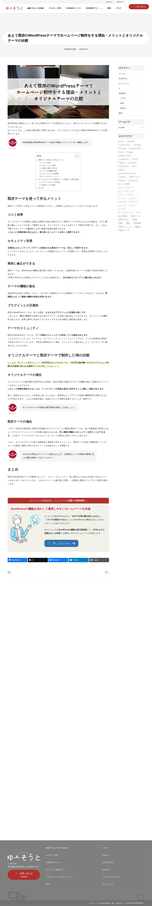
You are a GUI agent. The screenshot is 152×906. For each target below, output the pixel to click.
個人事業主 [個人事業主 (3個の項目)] (123, 216)
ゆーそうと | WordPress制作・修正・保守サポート (108, 903)
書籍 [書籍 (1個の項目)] (135, 220)
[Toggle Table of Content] (76, 156)
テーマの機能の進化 (50, 171)
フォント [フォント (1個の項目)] (133, 198)
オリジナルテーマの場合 (51, 182)
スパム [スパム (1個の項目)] (121, 195)
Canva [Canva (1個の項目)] (121, 141)
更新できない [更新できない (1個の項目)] (124, 220)
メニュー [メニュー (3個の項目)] (122, 205)
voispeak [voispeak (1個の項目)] (122, 177)
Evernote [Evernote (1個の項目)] (122, 148)
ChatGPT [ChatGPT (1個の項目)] (131, 141)
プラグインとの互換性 (51, 174)
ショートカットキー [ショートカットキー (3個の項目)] (127, 191)
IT (119, 88)
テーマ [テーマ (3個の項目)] (130, 195)
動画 (120, 113)
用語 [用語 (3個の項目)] (128, 223)
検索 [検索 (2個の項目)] (120, 223)
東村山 (123, 108)
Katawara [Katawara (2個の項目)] (132, 163)
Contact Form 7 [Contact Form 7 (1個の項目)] (125, 145)
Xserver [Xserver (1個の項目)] (122, 180)
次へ (107, 572)
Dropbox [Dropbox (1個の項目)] (138, 145)
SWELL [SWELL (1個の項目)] (122, 170)
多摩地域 (122, 93)
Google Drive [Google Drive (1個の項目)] (124, 159)
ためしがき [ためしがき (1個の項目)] (133, 180)
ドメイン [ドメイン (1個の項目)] (122, 198)
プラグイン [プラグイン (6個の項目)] (134, 202)
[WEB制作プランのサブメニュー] (101, 8)
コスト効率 (47, 163)
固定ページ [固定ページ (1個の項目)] (136, 216)
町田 (122, 103)
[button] (139, 6)
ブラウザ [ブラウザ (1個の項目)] (122, 202)
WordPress (83, 49)
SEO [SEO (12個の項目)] (134, 166)
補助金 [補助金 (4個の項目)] (137, 227)
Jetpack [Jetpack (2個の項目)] (122, 163)
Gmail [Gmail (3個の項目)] (121, 152)
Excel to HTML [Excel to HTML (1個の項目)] (135, 148)
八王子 (123, 98)
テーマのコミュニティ (51, 176)
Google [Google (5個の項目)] (130, 152)
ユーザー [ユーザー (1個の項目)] (122, 209)
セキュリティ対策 (49, 165)
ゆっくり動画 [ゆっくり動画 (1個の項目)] (124, 184)
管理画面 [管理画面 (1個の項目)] (137, 223)
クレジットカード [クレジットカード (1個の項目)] (126, 188)
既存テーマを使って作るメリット (52, 160)
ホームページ (124, 84)
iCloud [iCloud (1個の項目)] (135, 159)
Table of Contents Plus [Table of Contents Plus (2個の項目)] (127, 173)
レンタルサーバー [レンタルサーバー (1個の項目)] (126, 212)
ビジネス (122, 74)
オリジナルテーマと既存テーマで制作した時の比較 (59, 179)
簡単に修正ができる (50, 168)
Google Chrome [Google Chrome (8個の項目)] (125, 156)
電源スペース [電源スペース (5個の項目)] (124, 230)
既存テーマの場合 (49, 185)
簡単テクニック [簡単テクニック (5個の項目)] (125, 227)
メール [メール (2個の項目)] (132, 205)
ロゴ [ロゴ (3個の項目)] (138, 212)
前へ (10, 572)
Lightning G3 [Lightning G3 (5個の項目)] (124, 166)
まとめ (41, 188)
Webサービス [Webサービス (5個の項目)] (135, 177)
